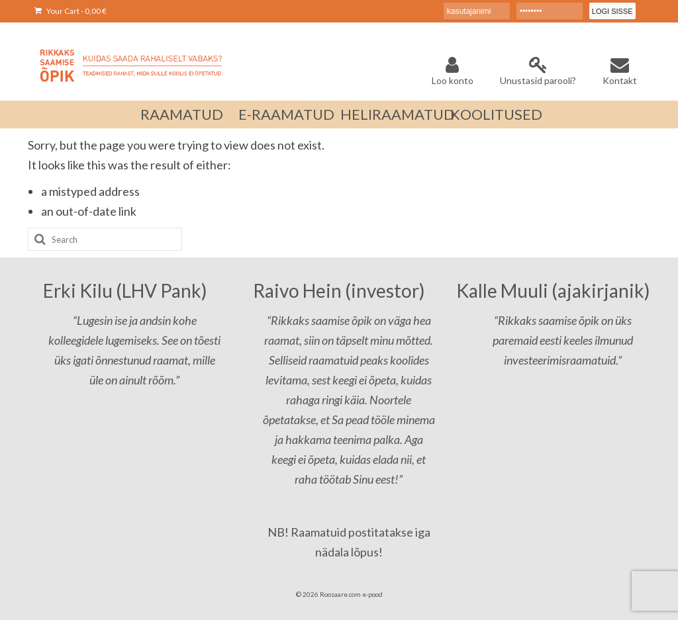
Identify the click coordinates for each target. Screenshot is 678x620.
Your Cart (70, 11)
